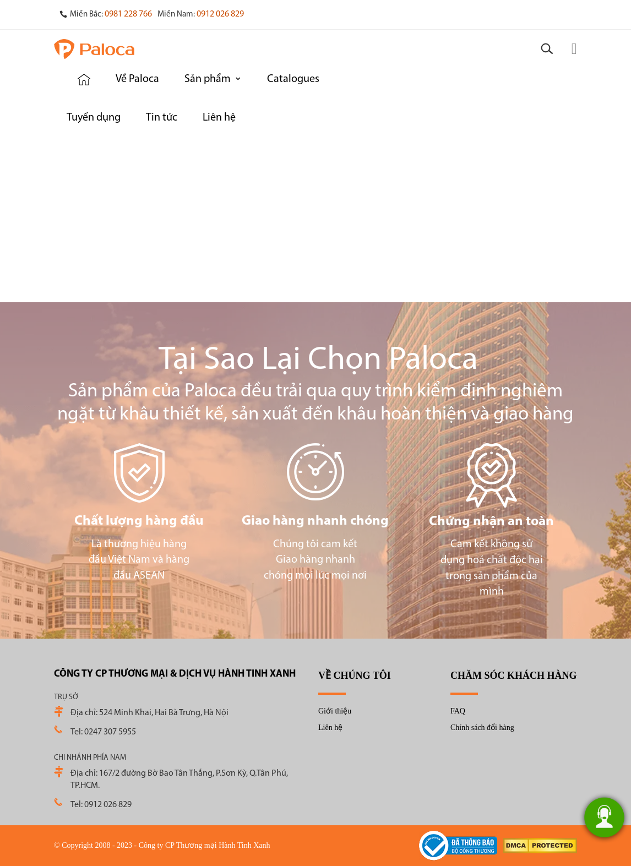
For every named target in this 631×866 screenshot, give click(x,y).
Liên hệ (330, 727)
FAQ (457, 711)
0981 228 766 (128, 14)
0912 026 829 (220, 14)
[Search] (547, 49)
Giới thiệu (334, 711)
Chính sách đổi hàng (482, 727)
